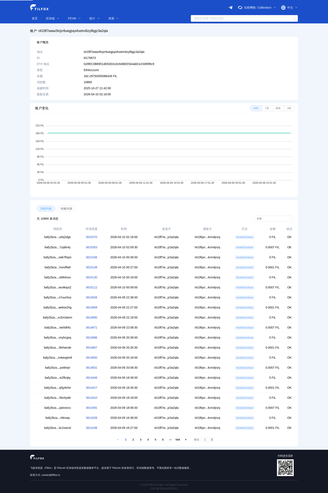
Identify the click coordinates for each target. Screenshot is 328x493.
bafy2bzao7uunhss (57, 297)
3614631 (91, 367)
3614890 (91, 317)
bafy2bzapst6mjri (57, 367)
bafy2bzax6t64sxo (57, 277)
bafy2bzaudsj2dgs (57, 237)
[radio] (256, 108)
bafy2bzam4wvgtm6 (57, 357)
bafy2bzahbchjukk (57, 397)
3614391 (91, 407)
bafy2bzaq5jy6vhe (57, 387)
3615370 (91, 237)
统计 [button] (94, 18)
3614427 (91, 387)
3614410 (91, 397)
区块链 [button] (53, 18)
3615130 (91, 277)
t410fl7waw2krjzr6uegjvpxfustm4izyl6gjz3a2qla (73, 31)
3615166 (91, 257)
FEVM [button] (74, 18)
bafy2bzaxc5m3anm (57, 317)
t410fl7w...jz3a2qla (166, 237)
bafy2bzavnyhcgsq (57, 337)
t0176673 (90, 58)
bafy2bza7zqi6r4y (57, 247)
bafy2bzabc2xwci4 (57, 427)
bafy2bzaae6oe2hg (58, 307)
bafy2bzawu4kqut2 (57, 287)
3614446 (91, 377)
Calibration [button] (266, 7)
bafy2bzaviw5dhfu (57, 327)
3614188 (91, 427)
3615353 (91, 247)
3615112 (91, 287)
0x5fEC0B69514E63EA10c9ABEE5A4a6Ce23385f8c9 (119, 64)
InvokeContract (244, 237)
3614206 (91, 417)
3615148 (91, 267)
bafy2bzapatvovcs (57, 407)
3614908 (91, 307)
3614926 (91, 297)
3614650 (91, 357)
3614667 (91, 347)
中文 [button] (292, 7)
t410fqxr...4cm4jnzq (207, 237)
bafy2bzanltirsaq (57, 417)
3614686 (91, 337)
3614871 (91, 327)
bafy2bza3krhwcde (57, 347)
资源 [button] (113, 18)
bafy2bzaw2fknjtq (57, 377)
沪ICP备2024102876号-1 (164, 488)
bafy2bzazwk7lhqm (58, 257)
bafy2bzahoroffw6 (57, 267)
